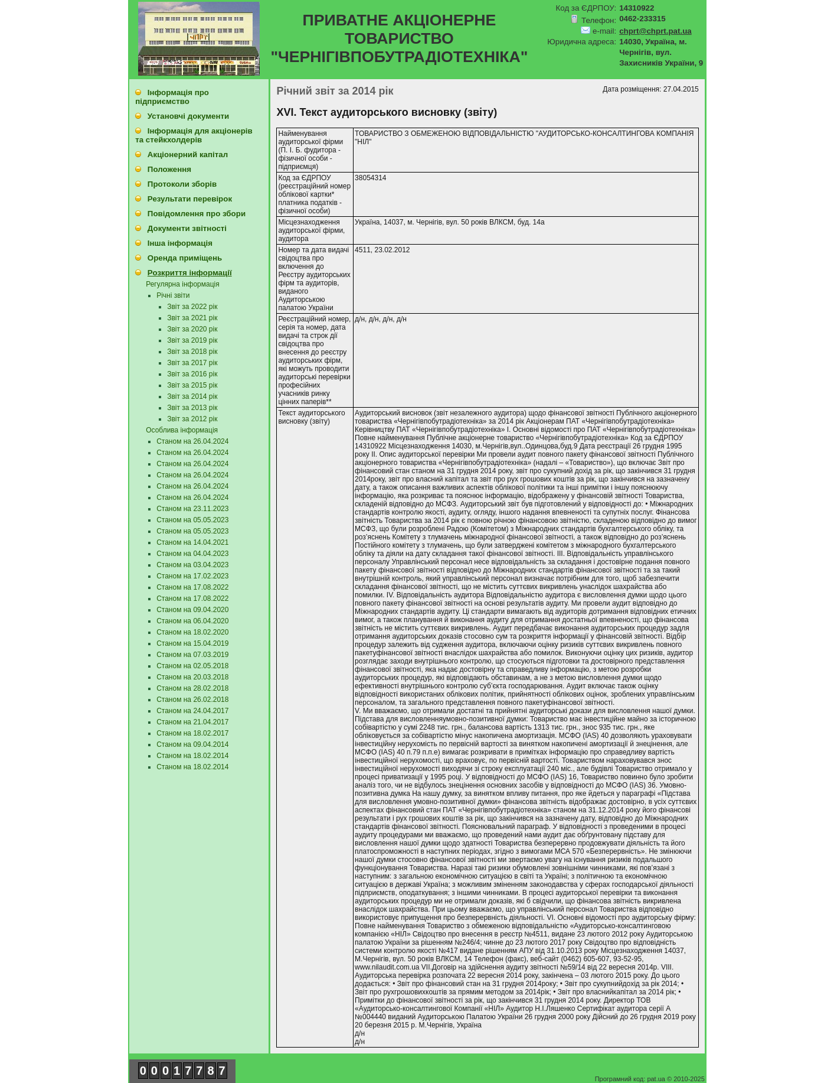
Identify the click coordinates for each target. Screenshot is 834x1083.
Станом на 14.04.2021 (192, 542)
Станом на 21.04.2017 (192, 722)
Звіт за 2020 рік (192, 329)
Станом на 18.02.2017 (192, 733)
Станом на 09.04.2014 (192, 744)
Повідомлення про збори (197, 213)
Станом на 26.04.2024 (192, 441)
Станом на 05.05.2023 (192, 520)
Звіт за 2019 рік (192, 340)
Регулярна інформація (183, 284)
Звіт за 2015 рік (192, 385)
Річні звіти (172, 295)
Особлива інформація (182, 430)
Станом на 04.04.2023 (192, 553)
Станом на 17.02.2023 (192, 576)
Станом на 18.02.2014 (192, 756)
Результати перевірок (190, 198)
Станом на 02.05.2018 (192, 666)
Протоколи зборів (182, 184)
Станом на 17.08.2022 (192, 587)
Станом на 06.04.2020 (192, 621)
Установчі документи (188, 116)
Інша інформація (180, 243)
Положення (169, 169)
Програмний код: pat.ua (631, 1078)
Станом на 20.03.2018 (192, 677)
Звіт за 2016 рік (192, 374)
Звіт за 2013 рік (192, 408)
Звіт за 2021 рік (192, 318)
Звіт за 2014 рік (192, 396)
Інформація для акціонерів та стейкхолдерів (194, 135)
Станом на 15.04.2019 (192, 643)
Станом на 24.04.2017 (192, 711)
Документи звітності (187, 228)
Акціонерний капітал (188, 154)
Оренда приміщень (185, 257)
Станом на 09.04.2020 (192, 610)
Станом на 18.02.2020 (192, 632)
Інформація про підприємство (172, 97)
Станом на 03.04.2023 (192, 565)
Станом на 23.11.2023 (192, 509)
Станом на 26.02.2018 (192, 699)
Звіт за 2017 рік (192, 363)
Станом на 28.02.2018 (192, 688)
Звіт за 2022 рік (192, 307)
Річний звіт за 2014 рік (334, 91)
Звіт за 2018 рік (192, 351)
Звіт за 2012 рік (192, 419)
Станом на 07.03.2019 (192, 655)
